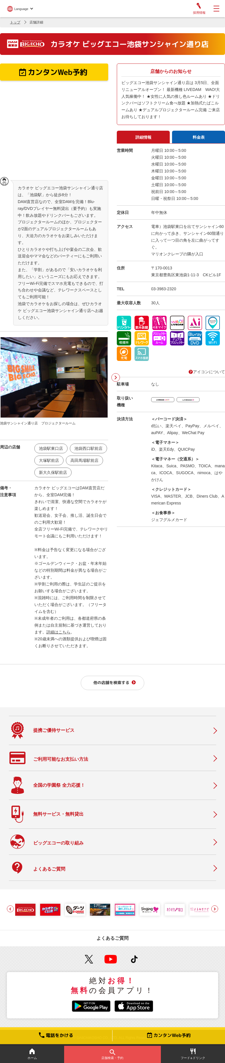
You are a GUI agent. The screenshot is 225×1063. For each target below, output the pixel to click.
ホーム (32, 1054)
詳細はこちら (58, 632)
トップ (15, 22)
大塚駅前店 (49, 460)
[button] (10, 908)
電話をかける (56, 1035)
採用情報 (199, 8)
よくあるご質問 (112, 938)
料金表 (199, 137)
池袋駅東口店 (51, 448)
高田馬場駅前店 (84, 460)
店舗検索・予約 (112, 1054)
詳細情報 (143, 137)
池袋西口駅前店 (88, 448)
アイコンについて (207, 371)
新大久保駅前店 (53, 472)
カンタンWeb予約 (169, 1035)
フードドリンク (193, 1054)
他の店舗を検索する (111, 682)
